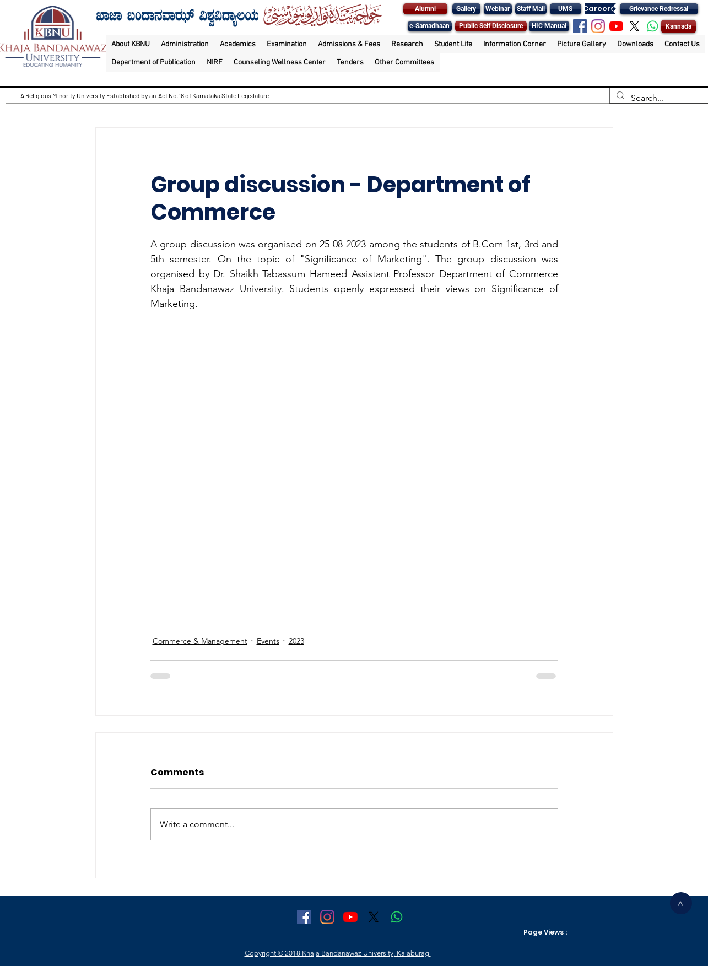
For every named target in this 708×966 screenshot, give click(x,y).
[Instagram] (598, 26)
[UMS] (565, 8)
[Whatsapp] (653, 26)
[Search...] (658, 98)
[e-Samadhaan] (430, 26)
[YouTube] (616, 26)
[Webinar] (498, 8)
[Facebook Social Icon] (580, 26)
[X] (634, 26)
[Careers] (599, 8)
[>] (681, 903)
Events (268, 641)
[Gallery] (466, 8)
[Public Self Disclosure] (491, 26)
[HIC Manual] (549, 26)
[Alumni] (425, 8)
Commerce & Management (200, 641)
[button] (130, 44)
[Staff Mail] (531, 8)
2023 (296, 641)
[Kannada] (678, 26)
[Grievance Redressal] (659, 8)
